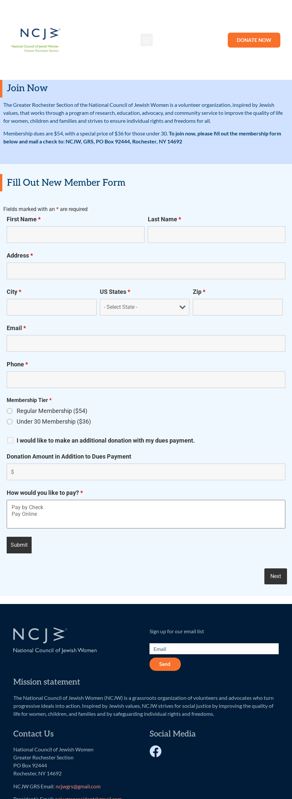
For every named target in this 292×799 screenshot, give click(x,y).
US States (115, 292)
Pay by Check (146, 507)
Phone (17, 364)
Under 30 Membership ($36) (54, 421)
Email (16, 328)
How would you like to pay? (45, 493)
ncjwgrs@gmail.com (78, 786)
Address (20, 255)
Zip (199, 292)
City (14, 292)
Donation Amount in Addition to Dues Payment (69, 456)
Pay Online (146, 514)
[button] (147, 40)
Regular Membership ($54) (52, 411)
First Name (24, 219)
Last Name (164, 219)
